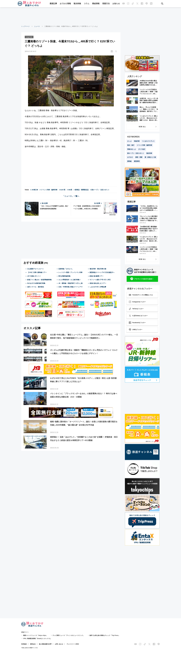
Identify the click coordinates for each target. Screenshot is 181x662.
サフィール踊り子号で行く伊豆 (100, 279)
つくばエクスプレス (148, 141)
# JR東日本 (34, 189)
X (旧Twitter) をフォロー (138, 316)
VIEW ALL (142, 126)
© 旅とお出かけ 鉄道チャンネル (29, 647)
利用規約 (24, 644)
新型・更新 (138, 157)
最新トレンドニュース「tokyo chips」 (35, 635)
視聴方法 (106, 4)
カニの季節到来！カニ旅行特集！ (69, 279)
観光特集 (77, 4)
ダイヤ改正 (141, 149)
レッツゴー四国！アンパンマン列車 (70, 272)
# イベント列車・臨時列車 (48, 189)
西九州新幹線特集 (64, 276)
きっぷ (129, 141)
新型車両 (137, 161)
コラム (86, 4)
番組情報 (96, 4)
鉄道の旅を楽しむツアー (98, 283)
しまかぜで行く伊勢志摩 (98, 287)
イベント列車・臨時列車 (144, 145)
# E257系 (62, 189)
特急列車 (137, 141)
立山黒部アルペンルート (35, 269)
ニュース (37, 26)
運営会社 (33, 644)
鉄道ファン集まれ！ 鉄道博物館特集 (39, 279)
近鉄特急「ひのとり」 (65, 269)
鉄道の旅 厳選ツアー (97, 276)
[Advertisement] (90, 16)
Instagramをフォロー (137, 302)
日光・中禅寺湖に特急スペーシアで (70, 287)
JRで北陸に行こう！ (34, 276)
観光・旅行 (130, 145)
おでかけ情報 (65, 4)
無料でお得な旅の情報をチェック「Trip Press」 (104, 635)
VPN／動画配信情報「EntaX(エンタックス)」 (37, 638)
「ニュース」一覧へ (71, 196)
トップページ (25, 26)
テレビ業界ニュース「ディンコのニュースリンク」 (68, 635)
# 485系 (69, 189)
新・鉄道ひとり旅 (150, 157)
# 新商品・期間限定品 (81, 189)
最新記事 (53, 4)
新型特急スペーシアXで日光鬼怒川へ (102, 272)
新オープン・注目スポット (135, 153)
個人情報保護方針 (44, 644)
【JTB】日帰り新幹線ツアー (37, 272)
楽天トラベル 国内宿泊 (35, 287)
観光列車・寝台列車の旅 (98, 269)
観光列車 (149, 153)
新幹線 (129, 161)
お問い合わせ (59, 644)
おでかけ (130, 157)
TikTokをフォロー (136, 309)
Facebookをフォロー (137, 322)
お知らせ (116, 4)
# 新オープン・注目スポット (99, 189)
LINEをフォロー (135, 329)
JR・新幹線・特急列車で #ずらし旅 (70, 283)
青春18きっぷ (131, 149)
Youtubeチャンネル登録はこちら (141, 295)
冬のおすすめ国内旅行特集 (36, 283)
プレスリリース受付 (72, 644)
